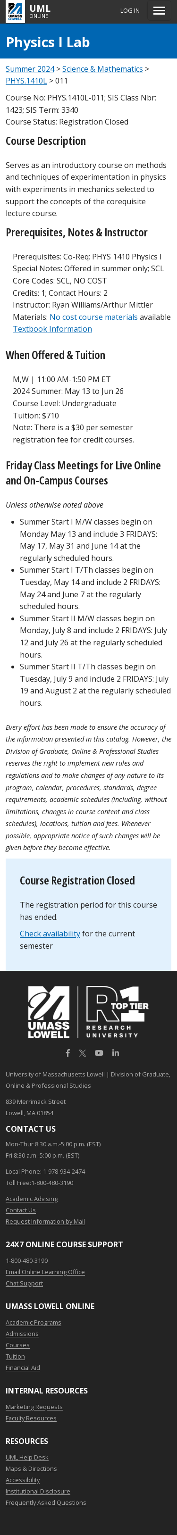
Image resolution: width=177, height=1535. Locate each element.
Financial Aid (23, 1367)
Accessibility (23, 1480)
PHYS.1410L (26, 80)
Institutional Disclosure (38, 1491)
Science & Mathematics (102, 69)
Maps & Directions (31, 1468)
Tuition (15, 1356)
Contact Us (21, 1210)
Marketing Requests (34, 1406)
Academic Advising (32, 1198)
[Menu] (159, 10)
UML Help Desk (27, 1457)
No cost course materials (94, 317)
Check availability (50, 933)
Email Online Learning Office (45, 1272)
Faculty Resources (31, 1418)
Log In (130, 10)
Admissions (22, 1333)
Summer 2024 (30, 69)
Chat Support (24, 1283)
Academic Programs (33, 1322)
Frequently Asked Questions (46, 1502)
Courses (18, 1345)
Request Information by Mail (45, 1221)
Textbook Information (52, 329)
